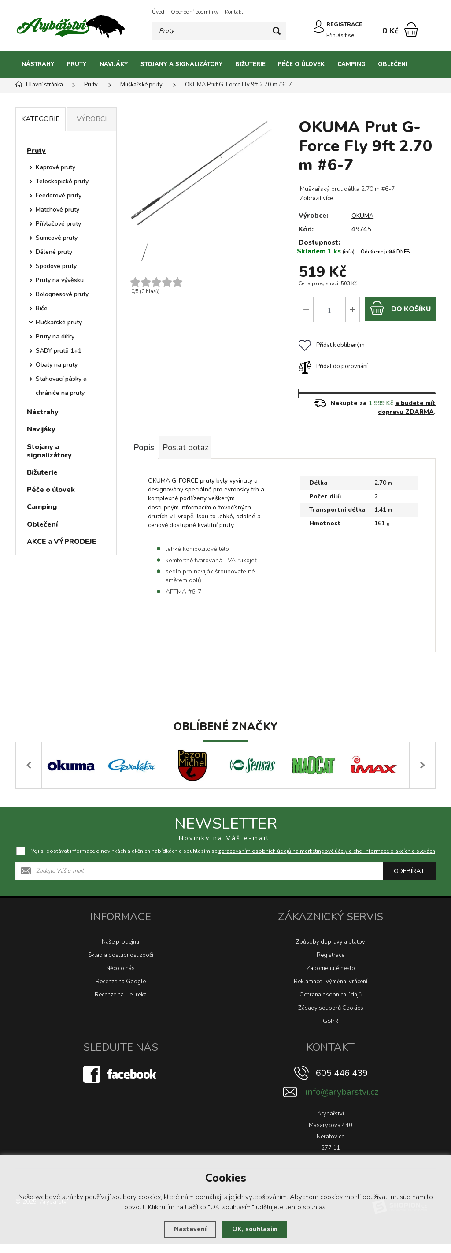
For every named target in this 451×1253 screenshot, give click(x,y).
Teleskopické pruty (62, 181)
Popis (149, 453)
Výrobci (92, 119)
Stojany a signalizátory (181, 64)
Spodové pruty (56, 266)
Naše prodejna (120, 951)
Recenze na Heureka (121, 1004)
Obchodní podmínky (194, 11)
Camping (351, 64)
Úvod (158, 11)
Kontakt (234, 11)
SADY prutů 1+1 (58, 350)
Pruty (77, 64)
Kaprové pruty (55, 167)
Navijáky (114, 64)
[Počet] (328, 310)
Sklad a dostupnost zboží (120, 964)
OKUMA (363, 215)
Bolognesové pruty (62, 294)
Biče (42, 308)
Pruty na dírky (55, 336)
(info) (348, 252)
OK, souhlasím (254, 1229)
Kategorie (40, 119)
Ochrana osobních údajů (330, 1004)
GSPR (330, 1030)
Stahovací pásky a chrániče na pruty (61, 386)
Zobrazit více (315, 198)
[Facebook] (120, 1083)
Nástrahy (38, 64)
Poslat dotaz (203, 453)
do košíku (399, 310)
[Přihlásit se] (316, 30)
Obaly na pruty (57, 365)
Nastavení (189, 1229)
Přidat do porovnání (332, 370)
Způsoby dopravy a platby (330, 951)
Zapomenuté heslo (331, 977)
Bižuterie (250, 64)
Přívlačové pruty (58, 223)
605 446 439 (342, 1082)
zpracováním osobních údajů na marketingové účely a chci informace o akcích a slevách (326, 859)
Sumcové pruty (57, 238)
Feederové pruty (58, 195)
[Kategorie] (425, 64)
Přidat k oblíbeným (331, 349)
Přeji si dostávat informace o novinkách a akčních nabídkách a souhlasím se (232, 859)
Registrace (330, 964)
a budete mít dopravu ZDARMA (407, 411)
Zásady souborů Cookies (330, 1017)
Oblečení (392, 64)
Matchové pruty (57, 209)
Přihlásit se (342, 34)
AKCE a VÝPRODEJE (61, 542)
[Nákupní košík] (411, 29)
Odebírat (409, 880)
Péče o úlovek (301, 64)
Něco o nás (120, 977)
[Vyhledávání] (219, 31)
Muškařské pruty (59, 322)
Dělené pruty (54, 252)
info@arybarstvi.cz (341, 1101)
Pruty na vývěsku (60, 280)
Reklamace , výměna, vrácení (330, 990)
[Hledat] (278, 31)
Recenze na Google (121, 990)
